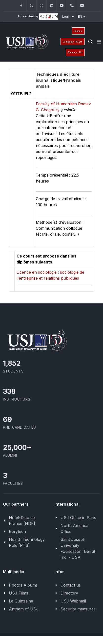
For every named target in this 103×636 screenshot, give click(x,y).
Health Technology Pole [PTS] (27, 542)
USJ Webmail (73, 601)
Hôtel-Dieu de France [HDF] (22, 520)
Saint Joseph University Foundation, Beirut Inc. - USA (78, 548)
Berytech (17, 531)
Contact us (71, 585)
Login (68, 16)
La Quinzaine (21, 601)
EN (81, 16)
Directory (69, 593)
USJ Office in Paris (78, 517)
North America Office (74, 528)
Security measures (78, 608)
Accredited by (38, 16)
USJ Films (18, 593)
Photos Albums (23, 585)
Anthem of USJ (24, 608)
